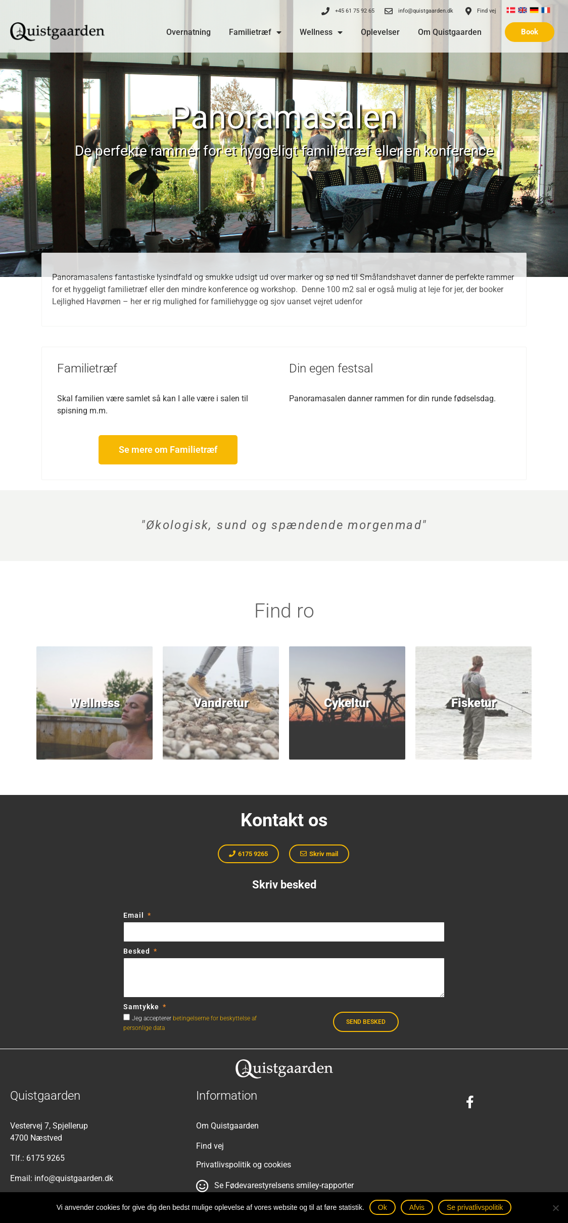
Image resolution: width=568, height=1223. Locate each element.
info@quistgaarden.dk (73, 1178)
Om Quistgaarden (450, 32)
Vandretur (221, 703)
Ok (382, 1207)
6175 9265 (45, 1158)
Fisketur (473, 703)
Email (134, 915)
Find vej (210, 1146)
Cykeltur (347, 703)
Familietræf (255, 32)
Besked (137, 951)
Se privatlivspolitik (475, 1207)
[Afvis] (555, 1208)
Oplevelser (380, 32)
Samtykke (142, 1007)
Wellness (321, 32)
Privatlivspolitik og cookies (243, 1164)
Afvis (416, 1207)
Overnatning (188, 32)
